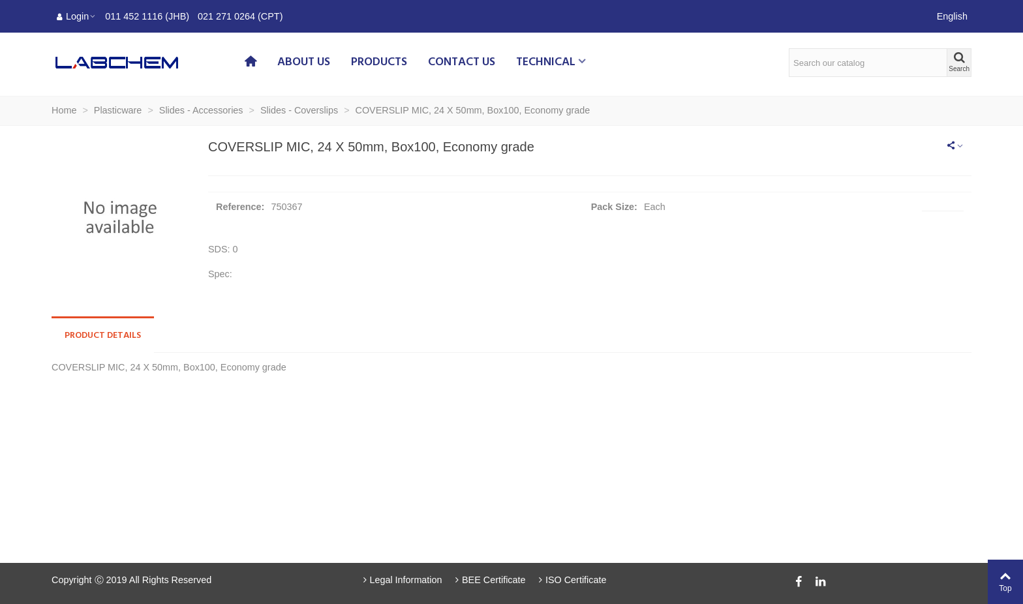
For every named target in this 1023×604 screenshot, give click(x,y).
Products (379, 62)
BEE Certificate (489, 580)
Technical (545, 62)
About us (303, 62)
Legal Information (401, 580)
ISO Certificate (571, 580)
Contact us (461, 62)
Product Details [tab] (103, 335)
